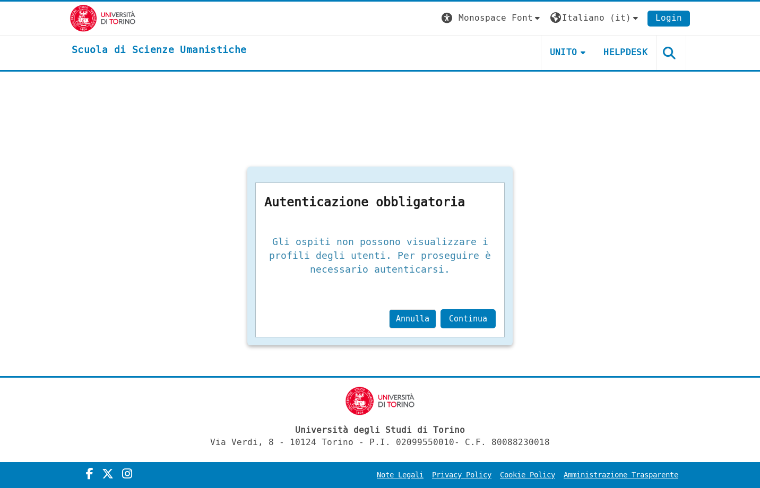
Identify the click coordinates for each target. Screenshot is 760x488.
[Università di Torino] (103, 18)
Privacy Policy (461, 475)
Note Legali (400, 475)
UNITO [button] (563, 52)
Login (668, 18)
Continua (468, 319)
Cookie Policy (527, 475)
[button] (492, 18)
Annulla (412, 319)
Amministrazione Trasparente (621, 475)
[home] (159, 50)
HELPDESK (625, 52)
